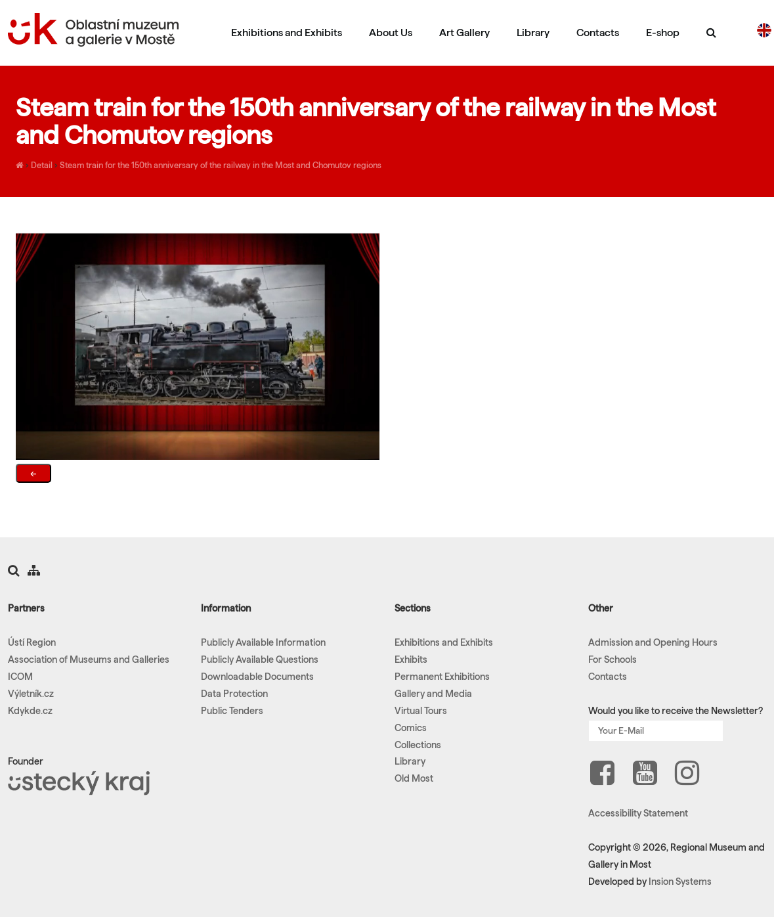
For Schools (612, 659)
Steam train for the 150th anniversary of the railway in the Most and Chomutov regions (220, 164)
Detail (42, 164)
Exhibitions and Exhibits (286, 32)
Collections (418, 745)
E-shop (662, 32)
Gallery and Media (433, 693)
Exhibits (411, 659)
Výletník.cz (31, 693)
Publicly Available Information (263, 642)
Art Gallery (464, 32)
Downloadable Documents (257, 676)
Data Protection (234, 693)
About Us (390, 32)
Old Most (414, 778)
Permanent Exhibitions (442, 676)
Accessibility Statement (638, 813)
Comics (411, 728)
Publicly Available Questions (259, 659)
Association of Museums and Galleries (88, 659)
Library (533, 32)
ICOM (20, 676)
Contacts (597, 32)
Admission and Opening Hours (653, 642)
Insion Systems (680, 881)
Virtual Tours (421, 710)
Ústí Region (32, 642)
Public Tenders (232, 710)
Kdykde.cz (30, 710)
